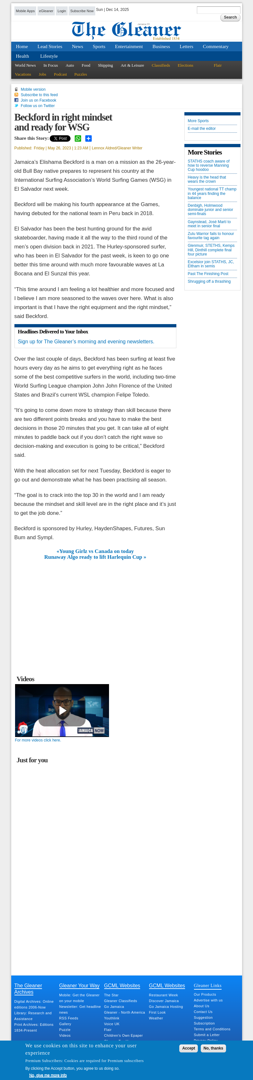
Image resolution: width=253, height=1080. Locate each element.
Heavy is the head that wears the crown (207, 179)
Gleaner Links (208, 985)
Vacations (23, 74)
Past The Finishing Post (208, 274)
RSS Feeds (69, 1018)
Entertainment (129, 46)
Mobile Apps (25, 11)
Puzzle (65, 1030)
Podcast (60, 74)
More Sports (198, 121)
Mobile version (33, 89)
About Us (201, 1006)
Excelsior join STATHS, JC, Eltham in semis (211, 264)
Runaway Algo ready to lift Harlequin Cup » (95, 557)
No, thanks (213, 1048)
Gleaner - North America (124, 1012)
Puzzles (80, 74)
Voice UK (112, 1024)
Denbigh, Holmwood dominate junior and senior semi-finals (210, 210)
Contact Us (203, 1012)
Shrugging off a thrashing (209, 282)
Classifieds (161, 65)
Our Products (205, 994)
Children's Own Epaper (123, 1035)
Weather (156, 1018)
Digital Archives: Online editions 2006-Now (34, 1004)
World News (25, 65)
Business (161, 46)
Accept (188, 1048)
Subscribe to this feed (39, 95)
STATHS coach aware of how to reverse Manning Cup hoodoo (209, 165)
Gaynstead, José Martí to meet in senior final (209, 224)
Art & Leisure (132, 65)
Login (61, 11)
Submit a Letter (207, 1035)
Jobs (42, 74)
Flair (218, 65)
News (77, 46)
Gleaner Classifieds (120, 1001)
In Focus (51, 65)
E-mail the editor (202, 129)
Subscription (204, 1023)
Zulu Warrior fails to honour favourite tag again (211, 236)
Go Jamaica (114, 1007)
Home (22, 46)
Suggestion (203, 1017)
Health (22, 56)
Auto (70, 65)
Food (86, 65)
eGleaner (46, 11)
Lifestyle (49, 56)
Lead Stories (50, 46)
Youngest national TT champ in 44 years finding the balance (212, 193)
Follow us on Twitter (38, 106)
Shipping (105, 65)
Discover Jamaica (164, 1001)
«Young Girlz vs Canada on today (95, 551)
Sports (99, 46)
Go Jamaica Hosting (166, 1007)
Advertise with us (208, 1000)
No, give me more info (48, 1075)
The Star (111, 995)
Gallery (65, 1024)
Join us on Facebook (38, 100)
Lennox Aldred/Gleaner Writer (117, 148)
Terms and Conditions (212, 1029)
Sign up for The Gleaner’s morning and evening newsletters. (86, 341)
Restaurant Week (163, 995)
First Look (157, 1012)
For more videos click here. (38, 740)
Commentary (216, 46)
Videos (65, 1035)
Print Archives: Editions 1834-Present (34, 1027)
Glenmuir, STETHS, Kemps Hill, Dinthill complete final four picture (211, 250)
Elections (185, 65)
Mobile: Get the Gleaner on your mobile (79, 998)
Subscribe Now (82, 11)
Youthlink (112, 1018)
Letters (186, 46)
